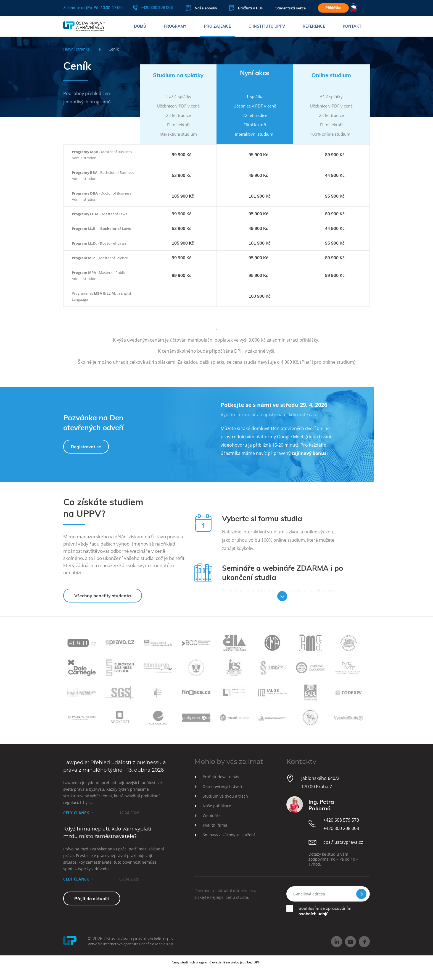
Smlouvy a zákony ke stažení (229, 834)
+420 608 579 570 (341, 820)
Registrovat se (86, 446)
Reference (314, 26)
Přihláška (333, 8)
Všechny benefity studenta (102, 595)
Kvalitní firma (215, 825)
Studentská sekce (290, 8)
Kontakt (352, 26)
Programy (175, 26)
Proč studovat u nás (221, 776)
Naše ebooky (201, 8)
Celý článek (76, 812)
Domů (140, 26)
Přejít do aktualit (91, 898)
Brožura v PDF (246, 8)
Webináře (212, 815)
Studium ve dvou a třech (225, 796)
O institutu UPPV (267, 26)
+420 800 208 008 (153, 7)
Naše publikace (217, 805)
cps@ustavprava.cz (343, 842)
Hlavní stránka (76, 49)
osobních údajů (314, 913)
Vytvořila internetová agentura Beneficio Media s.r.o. (131, 943)
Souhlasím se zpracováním (325, 911)
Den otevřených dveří (222, 786)
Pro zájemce (217, 26)
